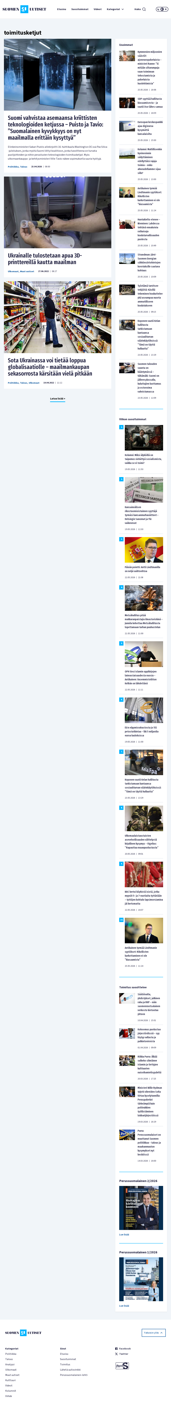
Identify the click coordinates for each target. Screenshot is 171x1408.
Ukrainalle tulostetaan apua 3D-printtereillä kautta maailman (45, 258)
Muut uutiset (27, 271)
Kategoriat (116, 9)
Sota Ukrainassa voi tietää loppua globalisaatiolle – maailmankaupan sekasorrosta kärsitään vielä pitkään (50, 367)
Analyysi (9, 1364)
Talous (23, 166)
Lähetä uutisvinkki (70, 1370)
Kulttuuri (10, 1380)
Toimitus (65, 1364)
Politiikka (13, 166)
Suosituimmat (79, 9)
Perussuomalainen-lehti (73, 1375)
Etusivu (61, 9)
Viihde (8, 1396)
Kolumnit (10, 1391)
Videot (98, 9)
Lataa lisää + (57, 398)
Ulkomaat (13, 271)
